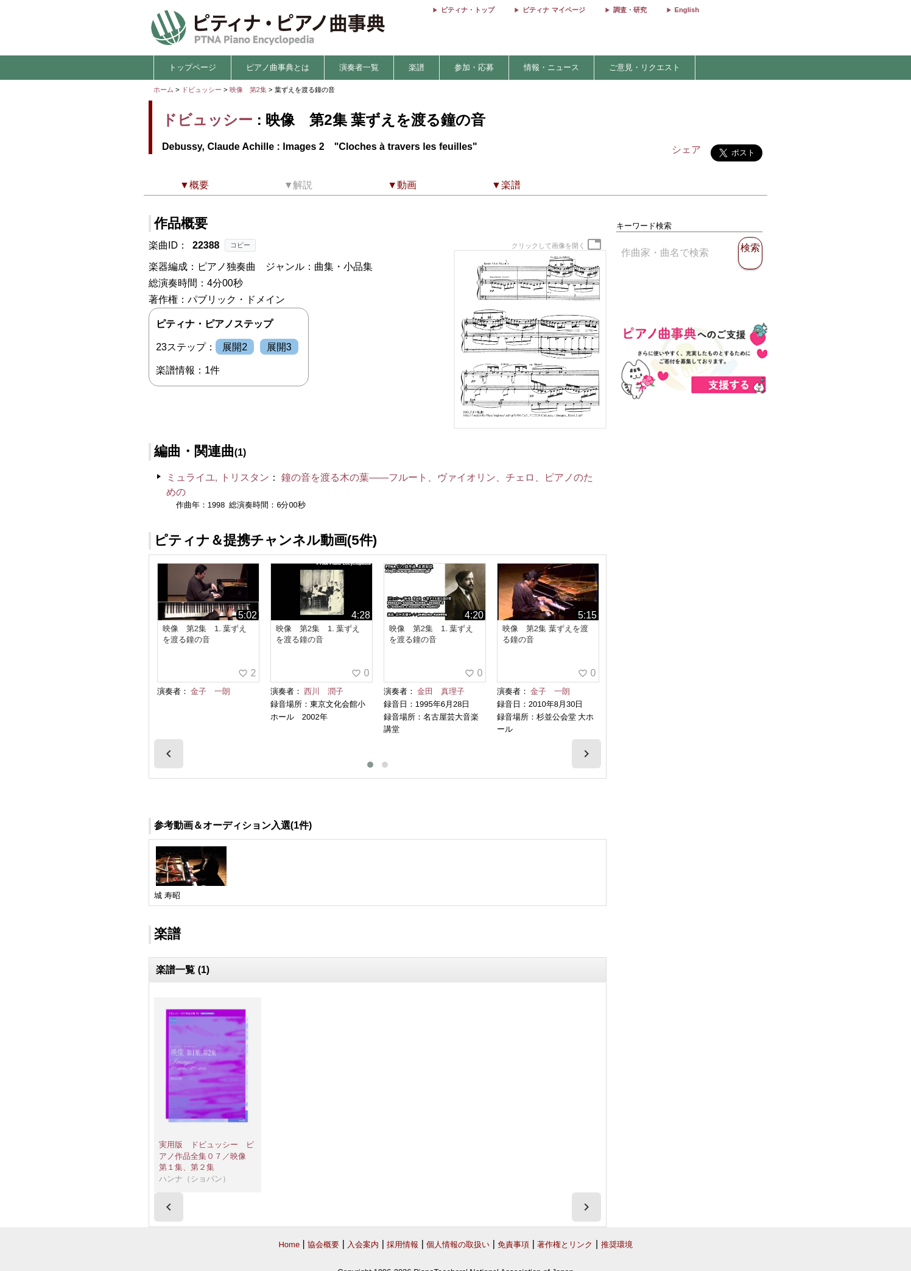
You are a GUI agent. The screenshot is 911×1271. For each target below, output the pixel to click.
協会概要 (323, 1244)
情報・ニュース (551, 67)
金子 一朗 (210, 691)
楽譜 (416, 67)
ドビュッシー (201, 89)
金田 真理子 (441, 691)
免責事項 (513, 1244)
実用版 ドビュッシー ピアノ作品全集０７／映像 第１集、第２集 (206, 1156)
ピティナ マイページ (553, 9)
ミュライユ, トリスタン (217, 477)
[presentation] (168, 753)
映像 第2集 (249, 89)
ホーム (163, 89)
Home (289, 1244)
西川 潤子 (323, 691)
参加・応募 (474, 67)
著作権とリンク (565, 1244)
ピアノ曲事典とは (277, 67)
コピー (240, 245)
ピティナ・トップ (467, 9)
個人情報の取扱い (458, 1244)
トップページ (192, 67)
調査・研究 (630, 9)
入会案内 (363, 1244)
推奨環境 (617, 1244)
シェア (686, 149)
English (687, 9)
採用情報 (402, 1244)
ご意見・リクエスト (644, 67)
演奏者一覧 (359, 67)
